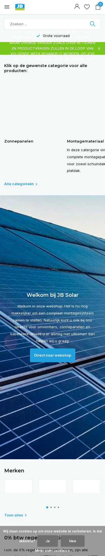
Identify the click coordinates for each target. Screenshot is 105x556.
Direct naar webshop (52, 355)
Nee (72, 541)
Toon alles (15, 515)
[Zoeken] (52, 23)
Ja (48, 541)
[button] (47, 507)
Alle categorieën (21, 183)
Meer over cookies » (52, 550)
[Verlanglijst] (87, 7)
